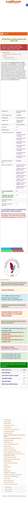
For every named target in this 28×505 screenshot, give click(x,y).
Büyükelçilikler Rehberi (9, 431)
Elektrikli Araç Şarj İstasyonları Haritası (13, 474)
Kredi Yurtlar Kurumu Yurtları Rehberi (10, 348)
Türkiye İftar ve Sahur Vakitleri (11, 463)
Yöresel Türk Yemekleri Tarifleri (11, 476)
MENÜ (4, 33)
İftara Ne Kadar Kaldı (9, 482)
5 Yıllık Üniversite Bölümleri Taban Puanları (11, 356)
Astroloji (6, 465)
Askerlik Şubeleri (8, 461)
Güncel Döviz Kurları (8, 480)
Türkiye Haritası (7, 421)
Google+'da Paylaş (18, 250)
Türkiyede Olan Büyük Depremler (11, 429)
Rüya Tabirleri (7, 466)
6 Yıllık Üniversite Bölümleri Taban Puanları (11, 358)
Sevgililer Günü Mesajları (10, 472)
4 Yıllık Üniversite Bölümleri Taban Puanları (11, 355)
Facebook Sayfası (8, 491)
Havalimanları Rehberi (9, 425)
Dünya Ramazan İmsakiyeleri (10, 484)
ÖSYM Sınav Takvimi (9, 448)
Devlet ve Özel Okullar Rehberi (11, 444)
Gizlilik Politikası (8, 487)
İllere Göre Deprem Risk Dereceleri (12, 459)
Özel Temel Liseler (8, 442)
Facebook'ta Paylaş (17, 248)
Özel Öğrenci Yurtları (9, 440)
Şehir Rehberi (7, 419)
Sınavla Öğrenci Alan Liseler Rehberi (12, 452)
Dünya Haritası (7, 423)
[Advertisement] (13, 18)
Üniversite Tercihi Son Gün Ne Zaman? (12, 299)
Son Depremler (7, 427)
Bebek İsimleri (7, 470)
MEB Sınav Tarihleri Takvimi (10, 450)
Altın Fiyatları (7, 478)
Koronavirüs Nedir (8, 433)
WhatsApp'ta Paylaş (7, 250)
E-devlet (6, 468)
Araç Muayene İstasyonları (10, 457)
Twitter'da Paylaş (6, 248)
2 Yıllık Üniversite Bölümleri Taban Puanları (11, 354)
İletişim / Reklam (8, 489)
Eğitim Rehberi (7, 446)
